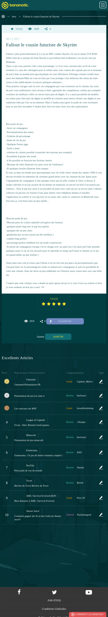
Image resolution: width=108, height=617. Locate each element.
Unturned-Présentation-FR (27, 384)
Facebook (61, 321)
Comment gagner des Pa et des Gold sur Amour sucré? (37, 518)
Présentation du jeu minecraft (28, 440)
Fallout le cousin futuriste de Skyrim (41, 16)
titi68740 (58, 336)
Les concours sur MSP (25, 408)
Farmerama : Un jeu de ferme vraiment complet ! (38, 455)
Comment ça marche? (89, 614)
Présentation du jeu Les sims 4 (29, 396)
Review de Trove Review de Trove (31, 486)
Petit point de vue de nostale (28, 470)
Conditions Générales (54, 608)
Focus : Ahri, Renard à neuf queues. (32, 425)
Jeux (14, 16)
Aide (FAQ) (54, 600)
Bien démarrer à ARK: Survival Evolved (34, 501)
